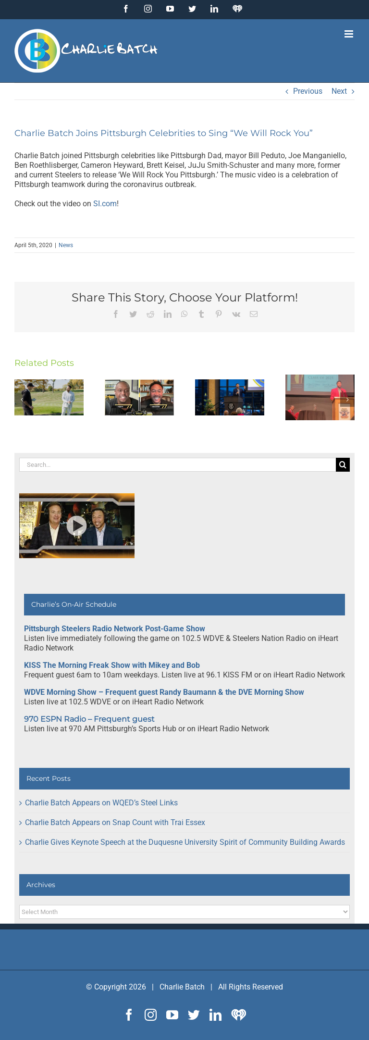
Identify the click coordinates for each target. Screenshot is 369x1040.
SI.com (105, 203)
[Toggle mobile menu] (349, 34)
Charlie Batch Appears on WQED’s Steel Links (101, 802)
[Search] (343, 465)
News (66, 245)
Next (339, 91)
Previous (307, 91)
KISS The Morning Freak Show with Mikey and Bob (112, 665)
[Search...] (177, 465)
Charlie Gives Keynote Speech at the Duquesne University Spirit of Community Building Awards (185, 842)
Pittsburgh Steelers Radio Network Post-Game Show (114, 628)
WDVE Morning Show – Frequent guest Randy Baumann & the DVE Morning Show (164, 692)
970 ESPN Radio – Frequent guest (89, 719)
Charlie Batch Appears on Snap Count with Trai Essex (115, 822)
